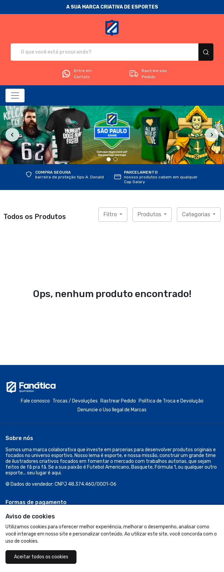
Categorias (196, 214)
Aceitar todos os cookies (41, 557)
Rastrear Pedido (118, 401)
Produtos (150, 214)
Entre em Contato (76, 74)
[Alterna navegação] (15, 95)
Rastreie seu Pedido (148, 74)
